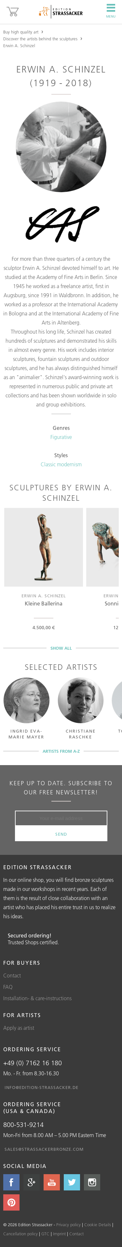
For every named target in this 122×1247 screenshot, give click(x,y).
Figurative (61, 437)
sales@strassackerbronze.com (44, 1149)
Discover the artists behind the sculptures (40, 38)
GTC (45, 1233)
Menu (110, 11)
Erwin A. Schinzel (19, 45)
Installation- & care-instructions (37, 998)
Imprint (59, 1233)
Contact (12, 975)
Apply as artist (18, 1028)
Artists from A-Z (61, 751)
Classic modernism (61, 464)
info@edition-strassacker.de (41, 1087)
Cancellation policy (20, 1233)
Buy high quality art (20, 31)
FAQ (8, 987)
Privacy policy (68, 1224)
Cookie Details (97, 1224)
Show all (61, 648)
